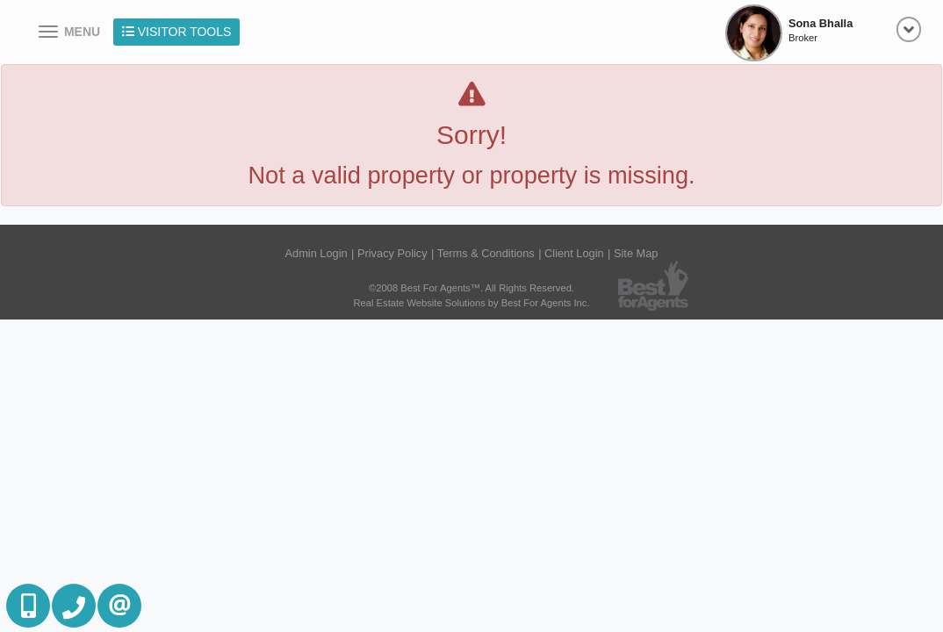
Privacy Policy (392, 253)
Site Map (636, 253)
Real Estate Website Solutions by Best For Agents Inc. (471, 303)
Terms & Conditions (486, 253)
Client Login (574, 253)
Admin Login (316, 253)
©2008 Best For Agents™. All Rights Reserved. (471, 288)
